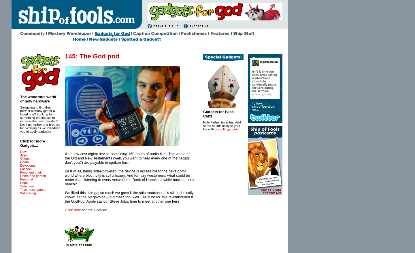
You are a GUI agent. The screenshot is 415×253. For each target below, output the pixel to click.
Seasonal (27, 186)
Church (25, 158)
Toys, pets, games (33, 189)
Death (24, 162)
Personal (26, 179)
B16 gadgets (229, 129)
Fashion (26, 169)
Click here (73, 210)
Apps (24, 155)
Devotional (27, 165)
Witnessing (28, 193)
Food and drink (31, 172)
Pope (24, 182)
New (23, 151)
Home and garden (33, 176)
